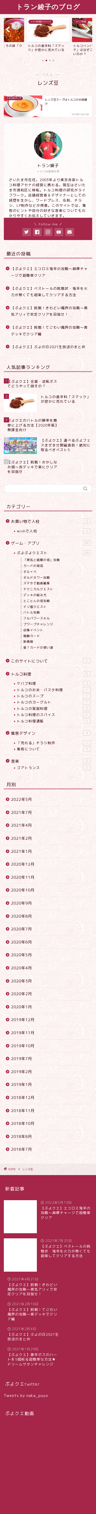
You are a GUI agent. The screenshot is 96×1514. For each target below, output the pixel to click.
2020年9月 (21, 903)
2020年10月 (23, 890)
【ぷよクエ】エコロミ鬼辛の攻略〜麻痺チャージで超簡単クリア (49, 272)
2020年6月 (21, 942)
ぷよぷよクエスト (54, 552)
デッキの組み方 (35, 595)
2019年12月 (23, 1019)
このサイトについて (51, 661)
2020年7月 (21, 929)
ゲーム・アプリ (51, 543)
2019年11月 (23, 1032)
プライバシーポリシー (27, 1501)
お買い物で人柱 (51, 521)
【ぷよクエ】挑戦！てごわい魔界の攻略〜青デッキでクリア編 (49, 330)
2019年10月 (23, 1046)
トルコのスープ (54, 696)
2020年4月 (21, 968)
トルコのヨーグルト (54, 702)
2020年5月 (21, 955)
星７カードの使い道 (38, 647)
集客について (54, 749)
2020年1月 (21, 1007)
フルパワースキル (36, 618)
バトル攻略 (31, 612)
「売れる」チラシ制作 (54, 742)
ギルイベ (30, 571)
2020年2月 (21, 994)
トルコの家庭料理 (54, 708)
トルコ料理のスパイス (54, 714)
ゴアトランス (54, 767)
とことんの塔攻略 (36, 601)
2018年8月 (21, 1136)
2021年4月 (21, 825)
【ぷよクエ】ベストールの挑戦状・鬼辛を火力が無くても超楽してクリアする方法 (49, 291)
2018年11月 (23, 1110)
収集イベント (33, 630)
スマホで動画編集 (36, 583)
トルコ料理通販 (54, 721)
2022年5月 (21, 799)
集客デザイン (51, 733)
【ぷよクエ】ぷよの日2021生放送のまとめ (48, 346)
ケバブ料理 (54, 683)
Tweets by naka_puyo (26, 1369)
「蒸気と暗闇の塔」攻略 (41, 560)
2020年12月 (23, 864)
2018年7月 (21, 1149)
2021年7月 (21, 812)
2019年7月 (21, 1058)
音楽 (51, 761)
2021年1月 (21, 851)
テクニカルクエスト (38, 589)
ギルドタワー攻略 (36, 577)
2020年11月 (23, 877)
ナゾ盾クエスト (35, 607)
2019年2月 (21, 1071)
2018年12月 (23, 1097)
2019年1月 (21, 1084)
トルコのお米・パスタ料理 (54, 689)
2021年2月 (21, 838)
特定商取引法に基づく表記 (66, 1501)
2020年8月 (21, 916)
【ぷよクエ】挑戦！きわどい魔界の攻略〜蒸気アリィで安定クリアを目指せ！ (49, 311)
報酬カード (31, 636)
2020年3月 (21, 981)
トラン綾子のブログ (48, 7)
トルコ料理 (51, 674)
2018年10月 (23, 1123)
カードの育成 (33, 566)
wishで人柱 (54, 531)
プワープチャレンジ (38, 624)
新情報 (28, 641)
